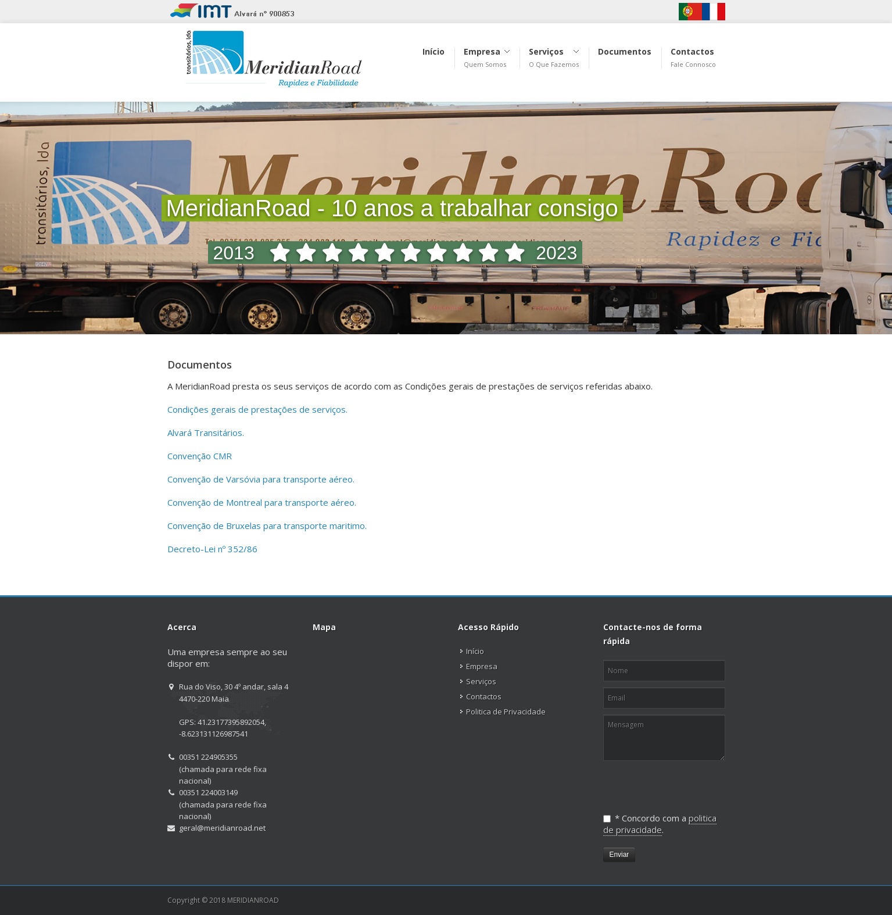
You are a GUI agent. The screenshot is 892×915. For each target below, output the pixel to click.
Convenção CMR (199, 456)
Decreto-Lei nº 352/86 (212, 549)
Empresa (481, 666)
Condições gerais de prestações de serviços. (257, 409)
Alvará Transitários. (205, 432)
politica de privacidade (660, 823)
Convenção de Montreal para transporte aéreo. (261, 502)
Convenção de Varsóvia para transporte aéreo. (260, 479)
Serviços (481, 681)
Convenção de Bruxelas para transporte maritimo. (267, 525)
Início (475, 651)
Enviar (619, 854)
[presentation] (663, 782)
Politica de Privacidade (506, 711)
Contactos (483, 696)
